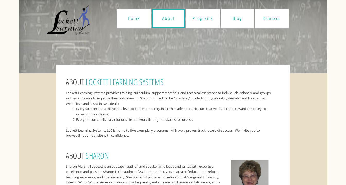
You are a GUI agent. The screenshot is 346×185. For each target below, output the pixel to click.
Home (134, 18)
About (168, 18)
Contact (271, 18)
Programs (203, 18)
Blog (237, 18)
